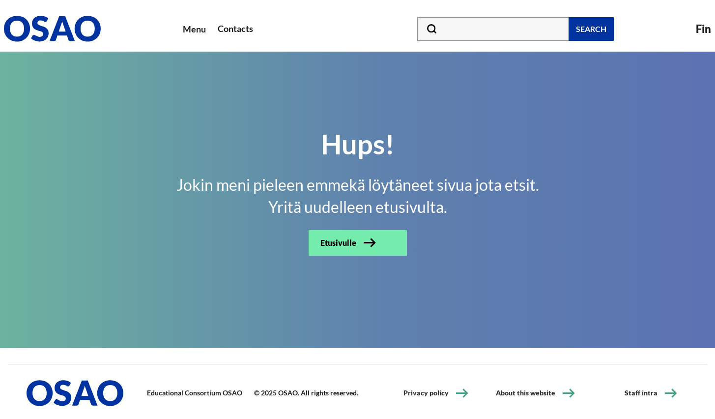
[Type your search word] (515, 29)
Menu (194, 29)
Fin (703, 28)
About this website (525, 393)
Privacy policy (426, 393)
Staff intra (641, 393)
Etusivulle (338, 242)
